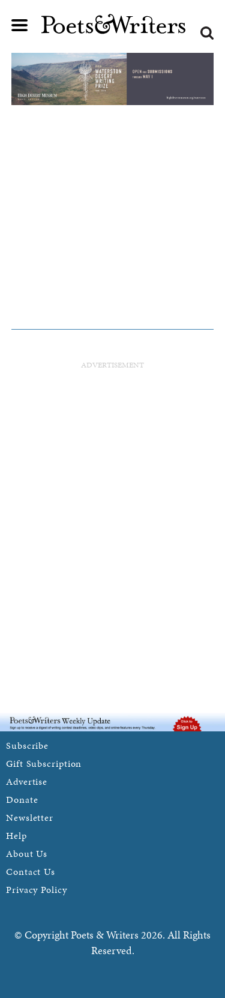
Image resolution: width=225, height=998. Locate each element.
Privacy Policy (36, 890)
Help (16, 835)
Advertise (26, 781)
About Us (26, 853)
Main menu (19, 25)
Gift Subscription (44, 763)
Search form (207, 33)
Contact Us (30, 872)
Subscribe (27, 745)
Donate (22, 799)
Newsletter (29, 817)
